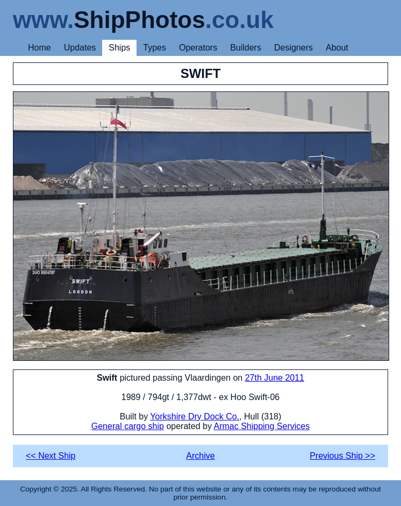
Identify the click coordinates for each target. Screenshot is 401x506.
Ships (119, 47)
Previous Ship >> (342, 455)
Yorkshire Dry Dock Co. (194, 416)
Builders (245, 47)
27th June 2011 (274, 377)
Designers (293, 47)
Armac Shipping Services (261, 426)
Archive (200, 455)
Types (154, 47)
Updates (80, 47)
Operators (198, 47)
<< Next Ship (51, 455)
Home (39, 47)
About (337, 47)
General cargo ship (127, 426)
